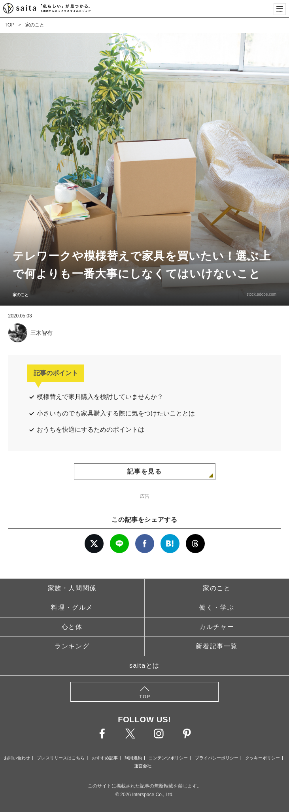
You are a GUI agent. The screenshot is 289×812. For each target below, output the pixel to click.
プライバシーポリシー (216, 757)
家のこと (34, 25)
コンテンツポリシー (168, 757)
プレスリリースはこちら (61, 757)
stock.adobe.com (261, 294)
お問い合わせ (17, 757)
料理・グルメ (72, 607)
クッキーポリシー (262, 757)
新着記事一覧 (217, 646)
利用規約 (133, 757)
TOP (9, 25)
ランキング (72, 646)
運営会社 (142, 765)
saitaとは (144, 665)
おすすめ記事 (105, 757)
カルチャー (216, 626)
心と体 (72, 626)
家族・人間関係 (72, 588)
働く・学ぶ (216, 607)
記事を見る (144, 471)
